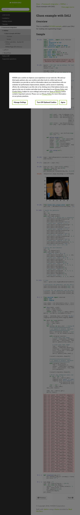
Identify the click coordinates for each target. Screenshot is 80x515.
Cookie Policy (17, 91)
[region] (40, 90)
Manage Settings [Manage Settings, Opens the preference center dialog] (20, 102)
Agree (63, 102)
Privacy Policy (60, 89)
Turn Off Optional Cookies (46, 102)
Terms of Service (55, 91)
